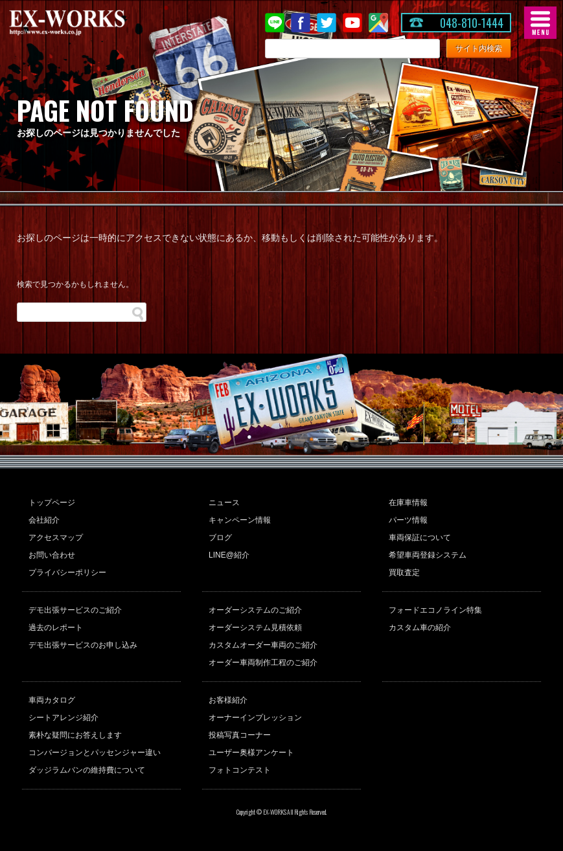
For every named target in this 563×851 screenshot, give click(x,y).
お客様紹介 (228, 700)
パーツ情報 (408, 520)
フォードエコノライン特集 (435, 610)
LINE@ (274, 22)
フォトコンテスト (240, 770)
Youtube (352, 22)
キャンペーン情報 (240, 520)
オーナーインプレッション (255, 717)
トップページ (52, 502)
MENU (540, 22)
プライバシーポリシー (67, 572)
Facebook (300, 22)
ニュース (224, 502)
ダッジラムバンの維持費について (87, 770)
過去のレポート (56, 627)
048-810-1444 (471, 22)
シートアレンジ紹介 (63, 717)
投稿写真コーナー (240, 735)
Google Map (378, 22)
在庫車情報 (408, 502)
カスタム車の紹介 (420, 627)
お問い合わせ (52, 555)
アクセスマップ (56, 537)
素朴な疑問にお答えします (75, 735)
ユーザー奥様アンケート (251, 752)
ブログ (220, 537)
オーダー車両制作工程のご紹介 (263, 662)
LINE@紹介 (229, 555)
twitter (326, 22)
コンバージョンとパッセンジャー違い (95, 752)
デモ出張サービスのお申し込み (83, 645)
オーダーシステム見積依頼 (255, 627)
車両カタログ (52, 700)
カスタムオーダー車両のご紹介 (263, 645)
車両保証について (420, 537)
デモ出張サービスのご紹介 (75, 610)
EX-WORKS (87, 22)
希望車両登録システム (427, 555)
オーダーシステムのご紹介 (255, 610)
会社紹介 (44, 520)
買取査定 (404, 572)
